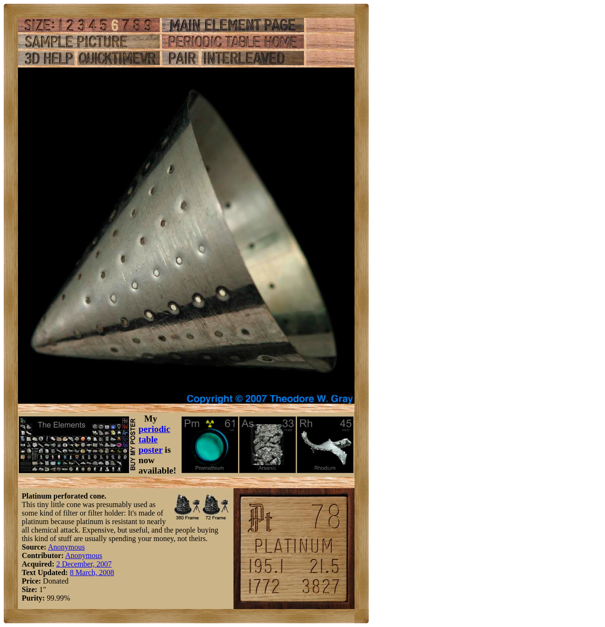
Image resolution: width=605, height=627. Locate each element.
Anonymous (66, 547)
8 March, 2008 (92, 572)
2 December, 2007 (84, 564)
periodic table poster (154, 439)
